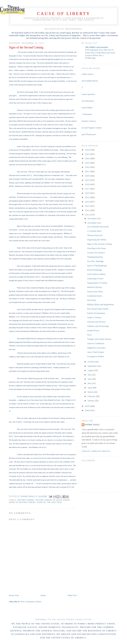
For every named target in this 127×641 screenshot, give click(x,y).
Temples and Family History (99, 339)
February (92, 396)
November (92, 223)
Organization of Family (97, 283)
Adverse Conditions (95, 343)
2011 (87, 214)
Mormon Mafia (85, 107)
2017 (87, 188)
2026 (87, 150)
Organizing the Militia (96, 239)
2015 (87, 197)
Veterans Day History (96, 321)
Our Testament (85, 114)
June (90, 379)
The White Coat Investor (96, 47)
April (90, 387)
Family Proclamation (96, 313)
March (91, 392)
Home (43, 595)
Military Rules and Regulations (100, 304)
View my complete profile (96, 451)
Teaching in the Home (96, 248)
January (91, 400)
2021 (87, 171)
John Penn (91, 300)
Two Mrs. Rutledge (95, 261)
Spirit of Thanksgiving (96, 265)
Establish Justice (86, 74)
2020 (87, 175)
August (91, 370)
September (92, 366)
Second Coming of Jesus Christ (53, 500)
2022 (87, 167)
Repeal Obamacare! (87, 134)
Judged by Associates (96, 347)
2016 (87, 193)
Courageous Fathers (95, 356)
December (92, 218)
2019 (87, 180)
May (90, 383)
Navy (89, 334)
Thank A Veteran (94, 317)
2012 (87, 210)
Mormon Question (87, 94)
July (90, 374)
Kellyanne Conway (87, 121)
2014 (87, 201)
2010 (87, 406)
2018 (87, 184)
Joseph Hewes (93, 330)
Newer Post (14, 595)
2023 (87, 162)
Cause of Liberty (63, 13)
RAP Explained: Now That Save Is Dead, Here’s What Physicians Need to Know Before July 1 (100, 52)
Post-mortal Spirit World (97, 309)
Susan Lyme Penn (94, 291)
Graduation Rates (94, 296)
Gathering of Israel (95, 278)
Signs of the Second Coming (99, 244)
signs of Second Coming (22, 502)
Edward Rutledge (94, 270)
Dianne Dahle (92, 425)
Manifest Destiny (94, 287)
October (91, 361)
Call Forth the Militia (96, 274)
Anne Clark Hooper (95, 352)
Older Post (72, 595)
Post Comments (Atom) (31, 601)
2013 (87, 206)
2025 (87, 154)
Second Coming (26, 500)
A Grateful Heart (94, 231)
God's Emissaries (86, 101)
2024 (87, 158)
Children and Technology (98, 326)
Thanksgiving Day (95, 257)
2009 (87, 410)
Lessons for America (96, 252)
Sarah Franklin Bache (88, 81)
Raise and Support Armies (90, 127)
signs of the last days (49, 502)
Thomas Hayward (94, 235)
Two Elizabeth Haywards (98, 226)
